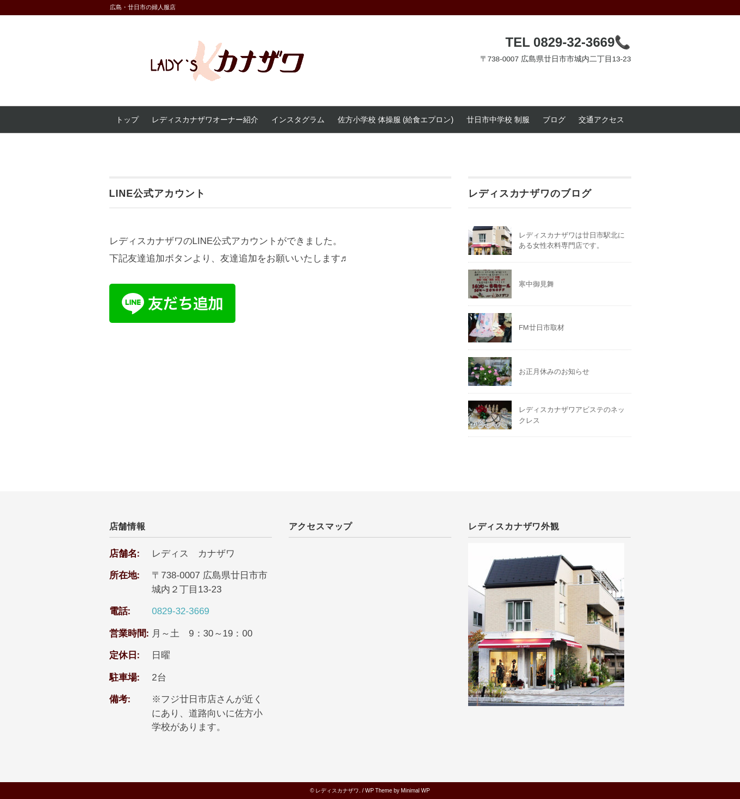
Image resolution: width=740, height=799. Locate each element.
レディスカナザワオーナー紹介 (205, 119)
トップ (127, 119)
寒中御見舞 (536, 284)
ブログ (554, 119)
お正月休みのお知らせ (554, 371)
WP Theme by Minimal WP (397, 791)
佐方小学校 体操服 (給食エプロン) (395, 119)
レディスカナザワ (337, 791)
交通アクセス (601, 119)
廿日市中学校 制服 (498, 119)
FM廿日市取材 (541, 327)
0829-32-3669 (180, 611)
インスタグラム (298, 119)
